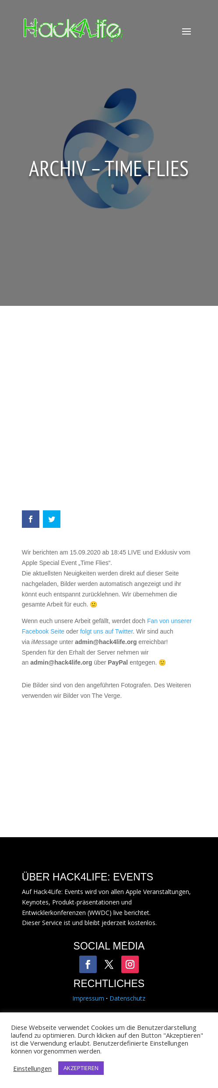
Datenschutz (127, 998)
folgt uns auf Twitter (106, 631)
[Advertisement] (109, 412)
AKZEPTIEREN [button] (80, 1068)
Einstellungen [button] (32, 1068)
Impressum (88, 998)
